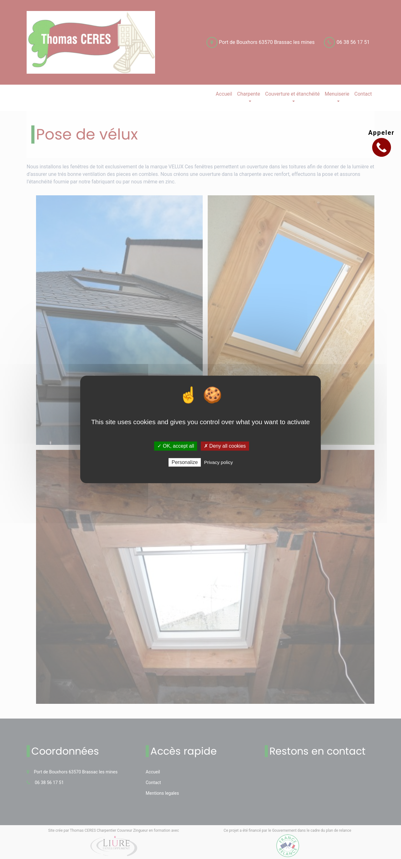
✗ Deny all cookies (225, 446)
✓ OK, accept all (175, 446)
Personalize (185, 462)
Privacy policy (218, 462)
